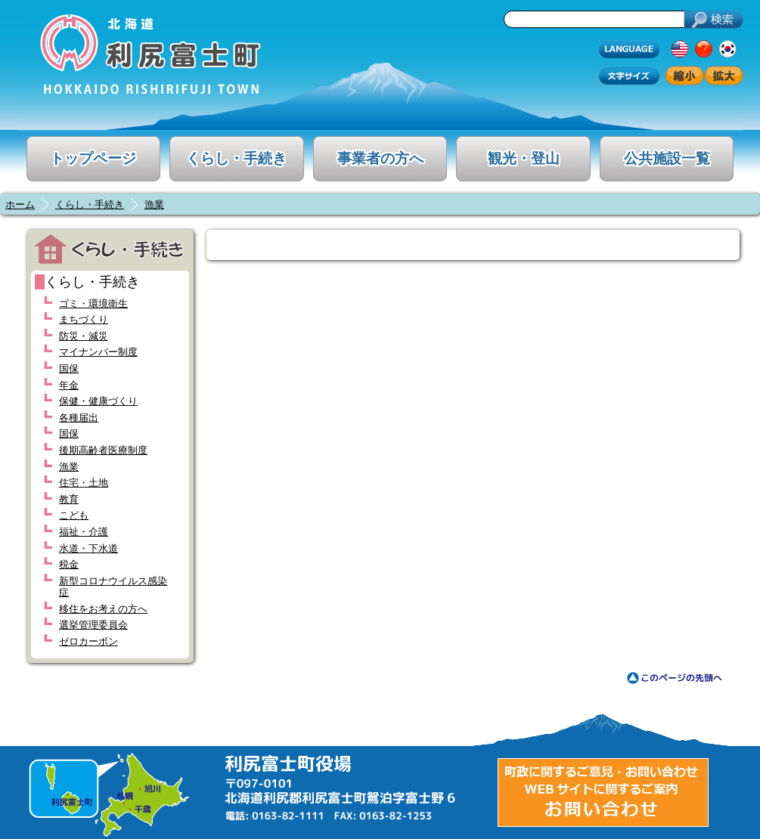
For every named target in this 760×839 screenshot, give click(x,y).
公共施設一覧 (667, 158)
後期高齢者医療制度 (103, 450)
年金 (69, 385)
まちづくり (83, 319)
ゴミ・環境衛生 (93, 303)
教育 (69, 499)
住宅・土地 (83, 482)
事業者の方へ (380, 158)
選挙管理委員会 (93, 624)
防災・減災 (83, 336)
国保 (69, 368)
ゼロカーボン (88, 641)
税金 (69, 564)
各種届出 (78, 417)
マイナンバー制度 (98, 352)
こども (73, 515)
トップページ (93, 158)
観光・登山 (524, 158)
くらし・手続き (236, 158)
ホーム (20, 204)
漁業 (154, 204)
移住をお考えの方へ (103, 609)
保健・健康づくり (98, 401)
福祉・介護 (83, 531)
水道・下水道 (88, 548)
